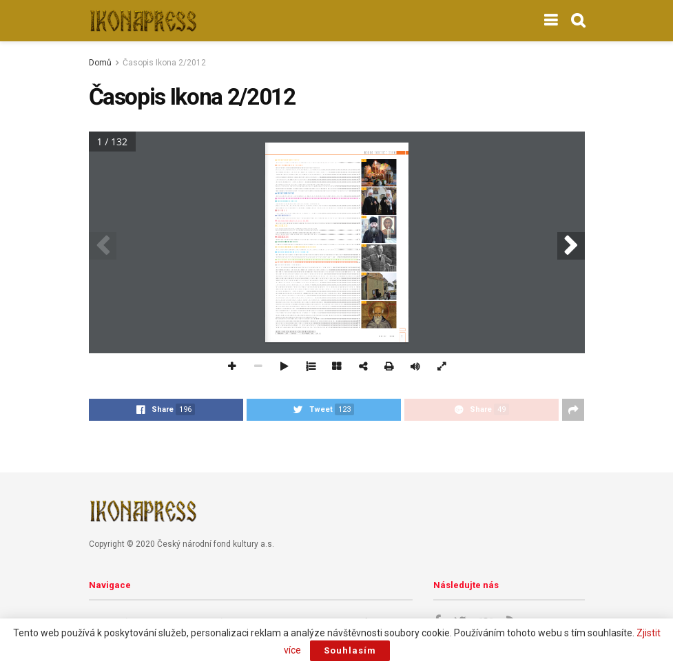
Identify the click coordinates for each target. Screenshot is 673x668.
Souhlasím (350, 650)
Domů (100, 62)
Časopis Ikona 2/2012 (164, 62)
